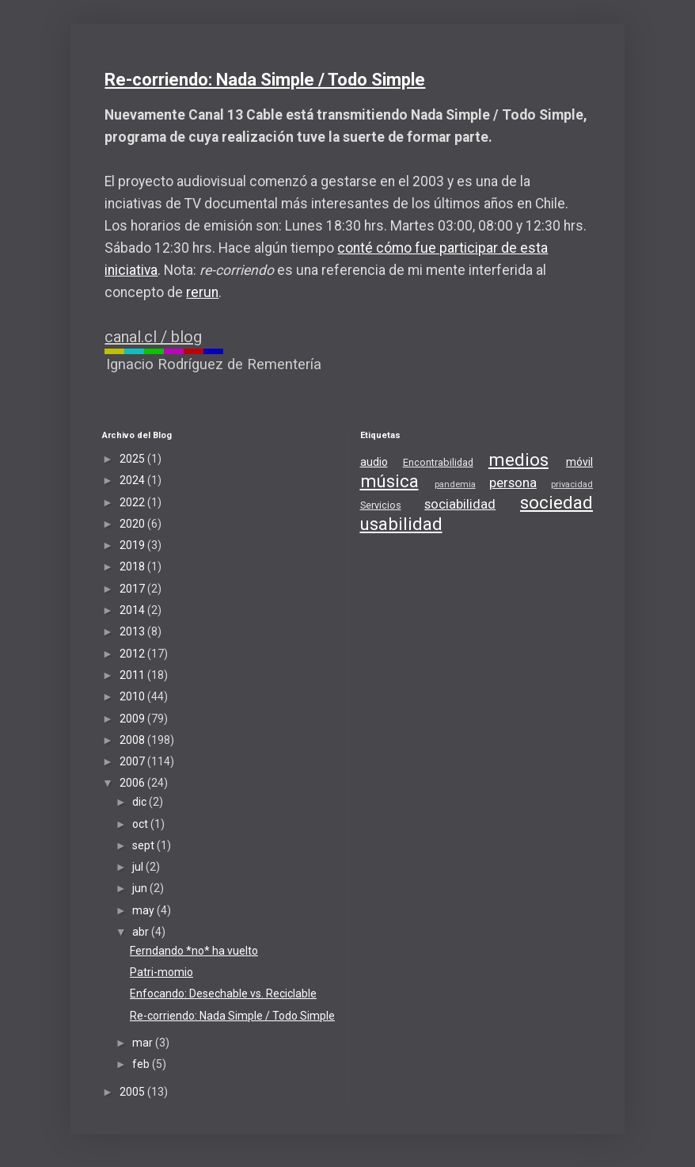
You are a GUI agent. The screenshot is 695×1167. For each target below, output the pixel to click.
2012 (133, 653)
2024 (133, 480)
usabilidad (401, 523)
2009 (133, 718)
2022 (133, 502)
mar (143, 1042)
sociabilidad (460, 504)
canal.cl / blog (153, 336)
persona (513, 482)
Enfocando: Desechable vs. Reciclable (223, 993)
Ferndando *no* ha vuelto (194, 950)
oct (141, 824)
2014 (133, 610)
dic (140, 801)
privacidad (572, 484)
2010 (133, 696)
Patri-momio (161, 972)
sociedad (556, 502)
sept (144, 845)
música (389, 481)
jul (139, 866)
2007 (133, 761)
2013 (133, 631)
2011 (133, 675)
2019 (133, 545)
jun (141, 888)
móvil (579, 462)
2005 (133, 1091)
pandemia (455, 484)
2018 (133, 566)
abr (141, 931)
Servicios (380, 505)
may (144, 910)
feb (142, 1064)
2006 (133, 782)
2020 (133, 523)
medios (518, 459)
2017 (133, 588)
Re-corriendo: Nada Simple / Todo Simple (264, 80)
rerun (202, 292)
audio (374, 462)
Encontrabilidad (438, 462)
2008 (133, 740)
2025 (133, 458)
